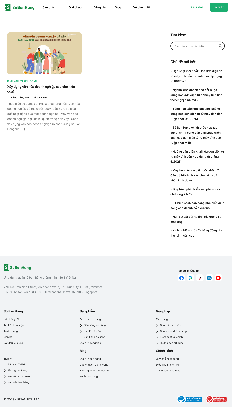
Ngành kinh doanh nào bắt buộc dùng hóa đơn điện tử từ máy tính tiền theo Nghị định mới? (196, 95)
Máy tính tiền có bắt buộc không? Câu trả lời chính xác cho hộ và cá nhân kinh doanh (194, 175)
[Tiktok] (200, 277)
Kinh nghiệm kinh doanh (22, 81)
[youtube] (218, 277)
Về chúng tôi (142, 7)
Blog (119, 7)
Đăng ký (219, 7)
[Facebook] (181, 277)
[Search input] (196, 45)
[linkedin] (209, 277)
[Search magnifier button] (220, 45)
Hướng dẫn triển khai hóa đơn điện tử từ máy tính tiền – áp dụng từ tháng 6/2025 (197, 156)
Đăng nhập (197, 7)
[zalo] (190, 277)
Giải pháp (77, 7)
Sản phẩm (51, 7)
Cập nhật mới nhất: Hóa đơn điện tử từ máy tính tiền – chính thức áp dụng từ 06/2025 (196, 76)
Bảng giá (100, 7)
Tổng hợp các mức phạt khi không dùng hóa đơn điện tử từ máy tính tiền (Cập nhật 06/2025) (196, 114)
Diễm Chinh (40, 97)
